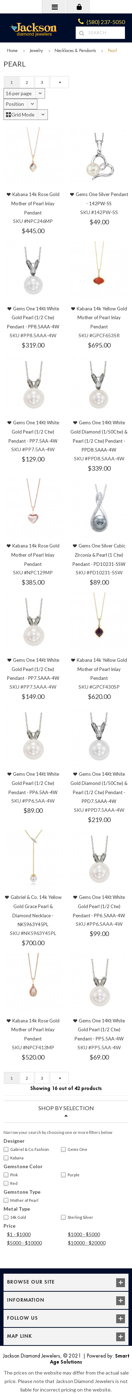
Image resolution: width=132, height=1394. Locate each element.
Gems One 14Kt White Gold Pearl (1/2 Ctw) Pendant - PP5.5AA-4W (100, 1030)
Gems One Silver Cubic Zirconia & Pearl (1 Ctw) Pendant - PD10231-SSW (99, 555)
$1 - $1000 (19, 1234)
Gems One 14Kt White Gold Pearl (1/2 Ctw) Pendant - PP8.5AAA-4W (33, 317)
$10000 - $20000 (87, 1243)
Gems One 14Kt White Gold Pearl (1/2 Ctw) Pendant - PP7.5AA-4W (33, 431)
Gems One (74, 1149)
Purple (70, 1174)
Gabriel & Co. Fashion (26, 1149)
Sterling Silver (77, 1217)
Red (11, 1183)
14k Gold (15, 1217)
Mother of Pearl (21, 1200)
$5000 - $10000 (24, 1243)
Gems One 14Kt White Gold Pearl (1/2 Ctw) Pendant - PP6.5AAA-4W (99, 906)
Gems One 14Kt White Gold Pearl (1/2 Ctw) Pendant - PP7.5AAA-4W (33, 669)
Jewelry (36, 50)
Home (12, 50)
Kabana (14, 1157)
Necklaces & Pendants (75, 50)
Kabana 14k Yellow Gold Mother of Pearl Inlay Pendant (102, 317)
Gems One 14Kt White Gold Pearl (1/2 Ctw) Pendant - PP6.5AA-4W (33, 783)
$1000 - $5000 (84, 1234)
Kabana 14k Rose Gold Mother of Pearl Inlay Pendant (35, 203)
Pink (11, 1174)
